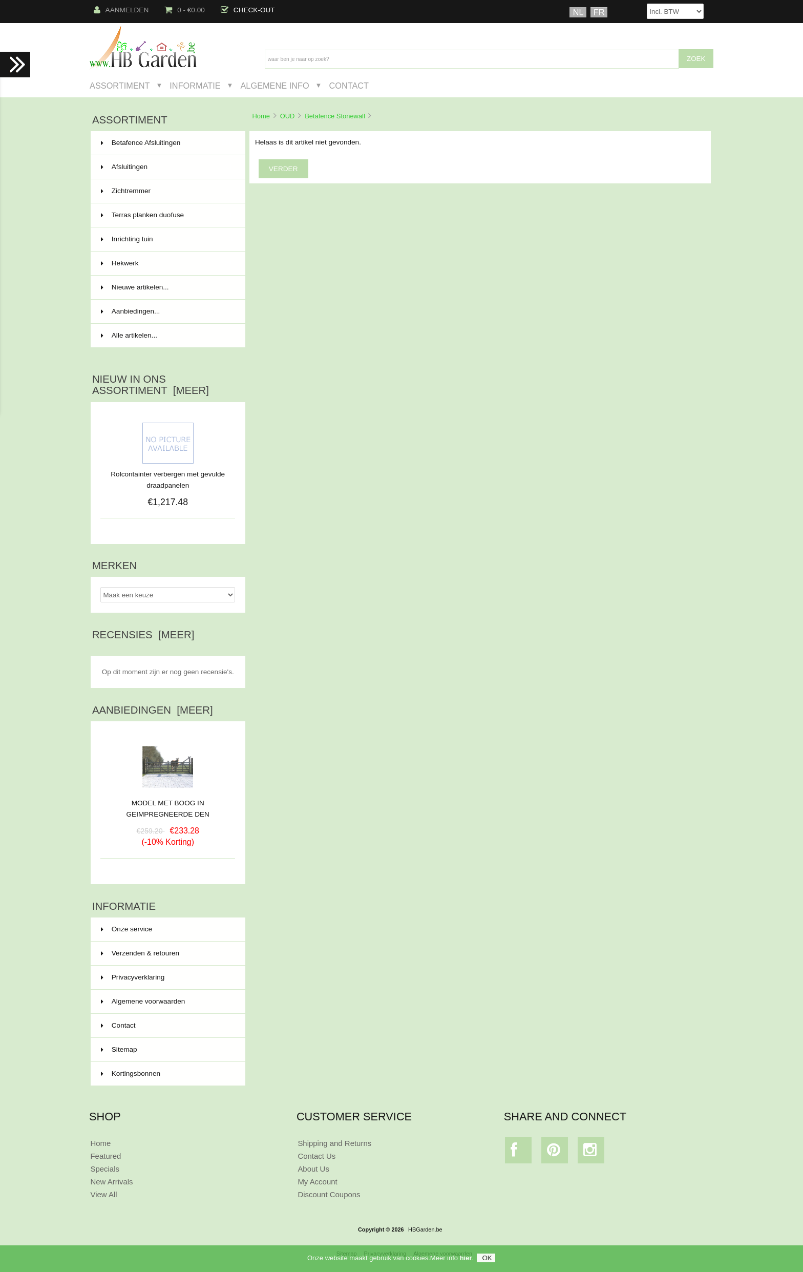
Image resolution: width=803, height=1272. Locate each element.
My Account (317, 1181)
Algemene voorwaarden (143, 1001)
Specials (104, 1168)
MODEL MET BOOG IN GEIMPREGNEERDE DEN (167, 804)
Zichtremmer (167, 191)
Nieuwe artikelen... (135, 287)
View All (103, 1194)
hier (466, 1262)
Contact (349, 85)
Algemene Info (274, 85)
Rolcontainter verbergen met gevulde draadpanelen (168, 479)
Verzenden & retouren (140, 953)
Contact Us (316, 1156)
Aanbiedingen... (130, 311)
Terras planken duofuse (167, 215)
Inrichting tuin (167, 239)
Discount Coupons (329, 1194)
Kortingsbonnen (130, 1073)
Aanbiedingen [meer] (152, 710)
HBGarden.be (425, 1229)
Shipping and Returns (334, 1143)
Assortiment (120, 85)
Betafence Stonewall (335, 116)
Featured (105, 1156)
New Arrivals (111, 1181)
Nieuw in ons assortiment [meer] (150, 384)
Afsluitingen (167, 167)
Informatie (195, 85)
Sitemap (119, 1049)
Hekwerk (167, 263)
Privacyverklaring (133, 977)
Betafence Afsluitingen (167, 143)
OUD (287, 116)
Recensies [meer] (143, 634)
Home (260, 116)
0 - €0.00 (184, 10)
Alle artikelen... (129, 335)
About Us (313, 1168)
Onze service (126, 929)
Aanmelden (121, 10)
